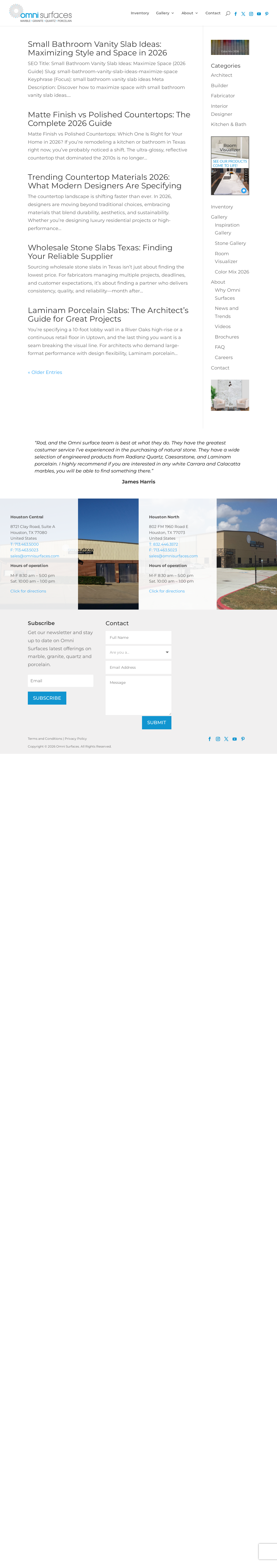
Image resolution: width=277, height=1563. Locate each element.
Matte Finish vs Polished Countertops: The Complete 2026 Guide (109, 119)
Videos (223, 326)
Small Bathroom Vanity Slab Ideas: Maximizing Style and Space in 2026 (97, 48)
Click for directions (28, 591)
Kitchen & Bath (228, 124)
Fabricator (223, 96)
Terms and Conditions (45, 739)
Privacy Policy (76, 739)
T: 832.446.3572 (163, 544)
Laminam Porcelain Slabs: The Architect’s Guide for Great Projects (108, 314)
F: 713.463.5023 (24, 549)
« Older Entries (45, 372)
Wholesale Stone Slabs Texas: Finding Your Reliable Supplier (100, 252)
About (187, 13)
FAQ (220, 347)
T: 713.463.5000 (24, 544)
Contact (213, 13)
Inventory (140, 13)
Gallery (162, 13)
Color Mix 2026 (232, 272)
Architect (221, 75)
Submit (156, 722)
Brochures (227, 337)
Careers (224, 357)
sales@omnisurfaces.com (34, 555)
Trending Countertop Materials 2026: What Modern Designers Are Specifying (105, 181)
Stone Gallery (230, 243)
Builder (219, 85)
